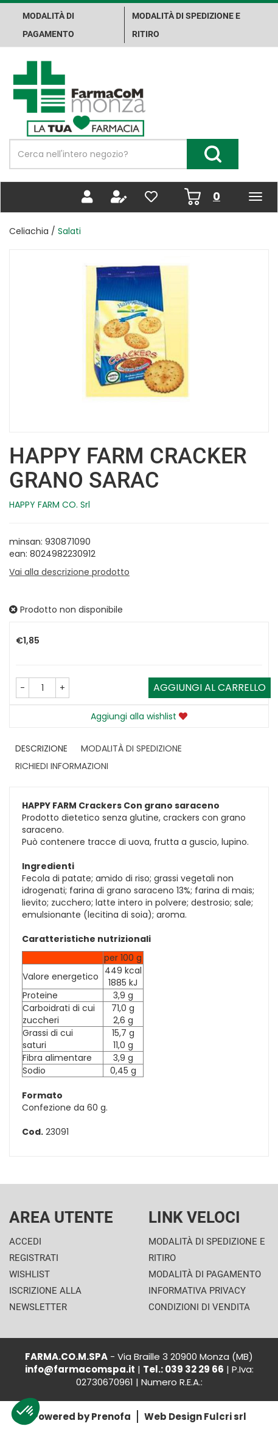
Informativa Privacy (197, 1290)
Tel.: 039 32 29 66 (183, 1369)
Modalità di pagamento (48, 25)
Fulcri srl (225, 1416)
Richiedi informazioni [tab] (61, 766)
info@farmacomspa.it (80, 1369)
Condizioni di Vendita (199, 1307)
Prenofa (111, 1416)
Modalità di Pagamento (204, 1274)
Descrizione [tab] (41, 748)
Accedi (25, 1241)
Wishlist (29, 1274)
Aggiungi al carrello (209, 687)
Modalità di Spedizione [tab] (131, 748)
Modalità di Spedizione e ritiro (186, 25)
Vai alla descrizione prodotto (69, 572)
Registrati (33, 1257)
